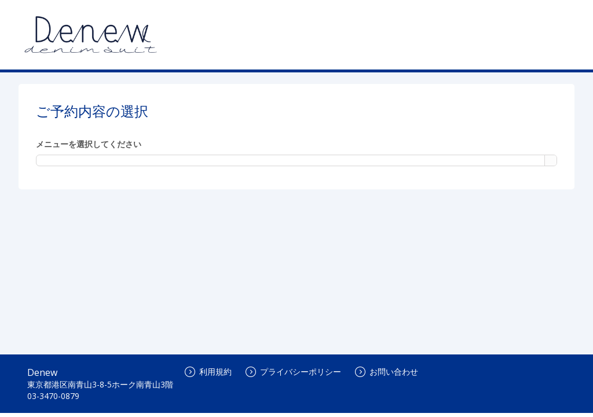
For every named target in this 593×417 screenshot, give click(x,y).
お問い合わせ (386, 371)
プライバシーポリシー (293, 371)
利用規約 (208, 371)
